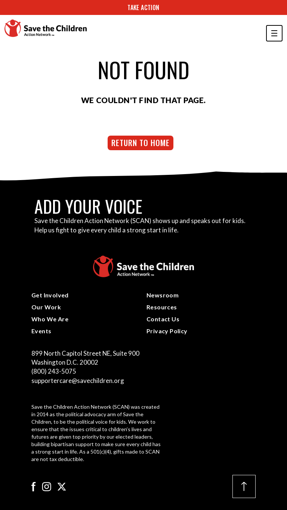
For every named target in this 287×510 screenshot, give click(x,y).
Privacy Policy (167, 330)
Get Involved (50, 295)
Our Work (46, 306)
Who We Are (49, 318)
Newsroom (162, 295)
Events (41, 330)
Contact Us (162, 318)
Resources (161, 306)
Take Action (143, 7)
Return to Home (140, 142)
